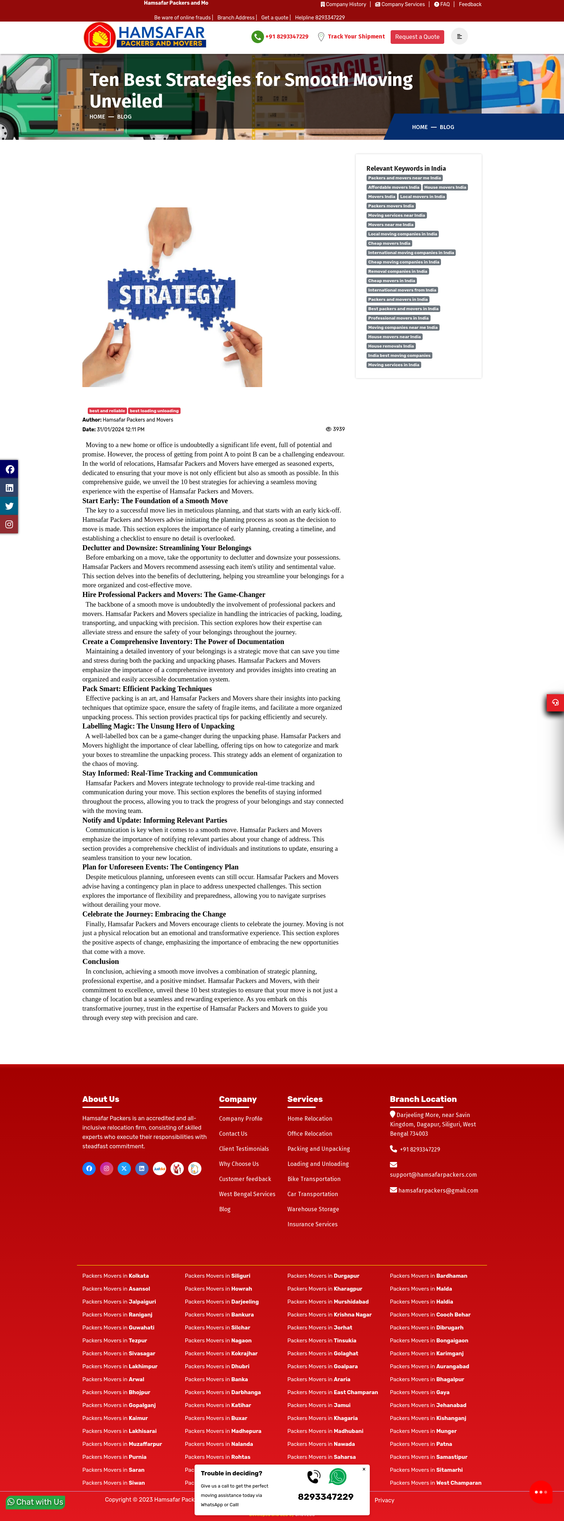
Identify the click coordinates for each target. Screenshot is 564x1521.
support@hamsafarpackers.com (433, 1174)
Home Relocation (309, 1118)
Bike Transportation (314, 1179)
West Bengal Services (247, 1194)
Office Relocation (309, 1133)
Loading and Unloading (318, 1164)
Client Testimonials (244, 1148)
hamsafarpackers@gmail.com (438, 1190)
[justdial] (159, 1168)
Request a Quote (417, 36)
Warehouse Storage (313, 1209)
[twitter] (124, 1168)
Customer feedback (245, 1179)
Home (97, 116)
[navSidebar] (457, 36)
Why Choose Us (239, 1164)
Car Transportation (312, 1194)
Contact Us (233, 1133)
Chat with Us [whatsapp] (35, 1504)
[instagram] (106, 1168)
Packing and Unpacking (318, 1148)
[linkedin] (142, 1168)
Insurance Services (312, 1224)
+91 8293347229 (280, 37)
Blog (124, 116)
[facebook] (89, 1168)
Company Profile (241, 1118)
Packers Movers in (115, 1276)
